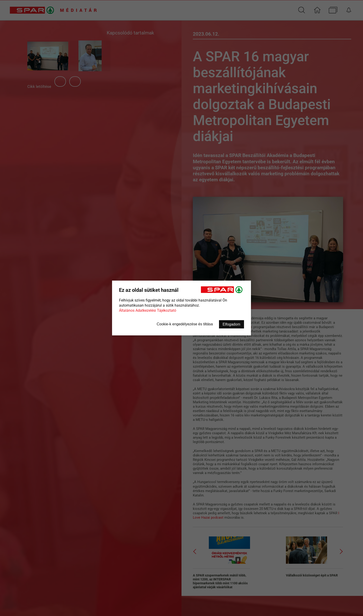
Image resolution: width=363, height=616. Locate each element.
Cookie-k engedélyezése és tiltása (185, 324)
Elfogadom (232, 324)
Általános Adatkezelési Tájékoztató (147, 310)
